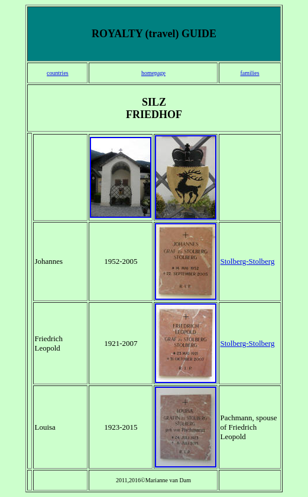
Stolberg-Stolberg (247, 261)
